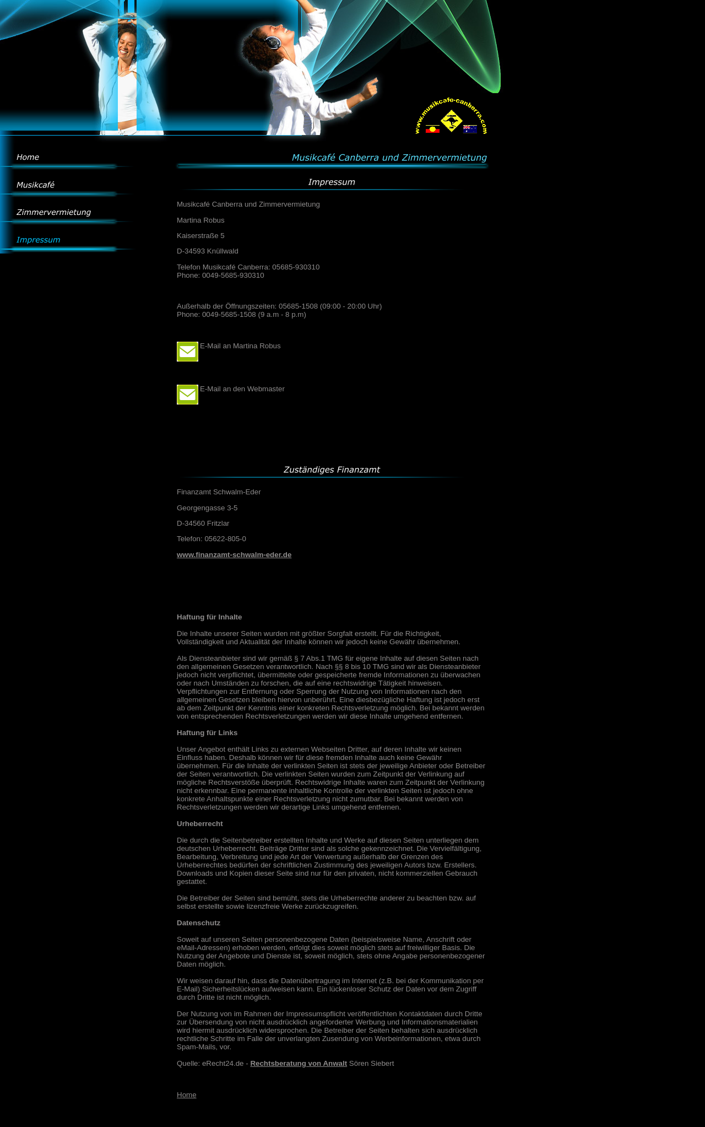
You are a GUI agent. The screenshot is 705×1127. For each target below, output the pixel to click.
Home (187, 1095)
